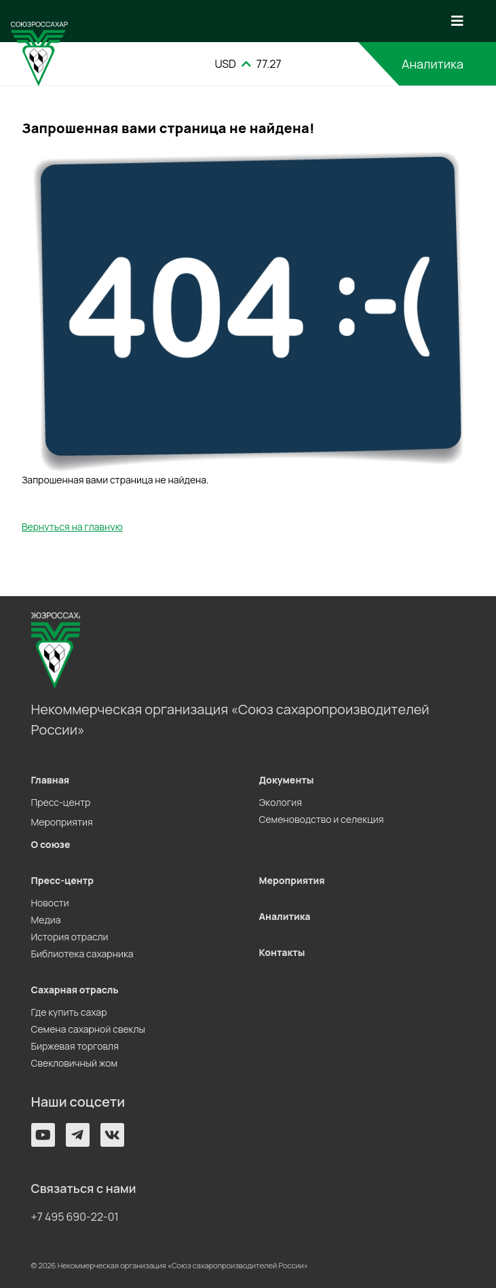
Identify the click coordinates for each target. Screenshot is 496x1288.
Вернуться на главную (72, 526)
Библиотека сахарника (82, 953)
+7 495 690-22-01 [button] (75, 1216)
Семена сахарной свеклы (88, 1029)
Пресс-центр (61, 802)
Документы (286, 779)
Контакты (282, 952)
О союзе (51, 844)
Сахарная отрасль (75, 989)
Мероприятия (62, 821)
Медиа (46, 919)
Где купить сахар (69, 1012)
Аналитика (432, 64)
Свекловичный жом (74, 1062)
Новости (50, 902)
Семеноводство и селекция (321, 819)
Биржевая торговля (75, 1045)
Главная (50, 779)
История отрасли (70, 936)
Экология (280, 802)
